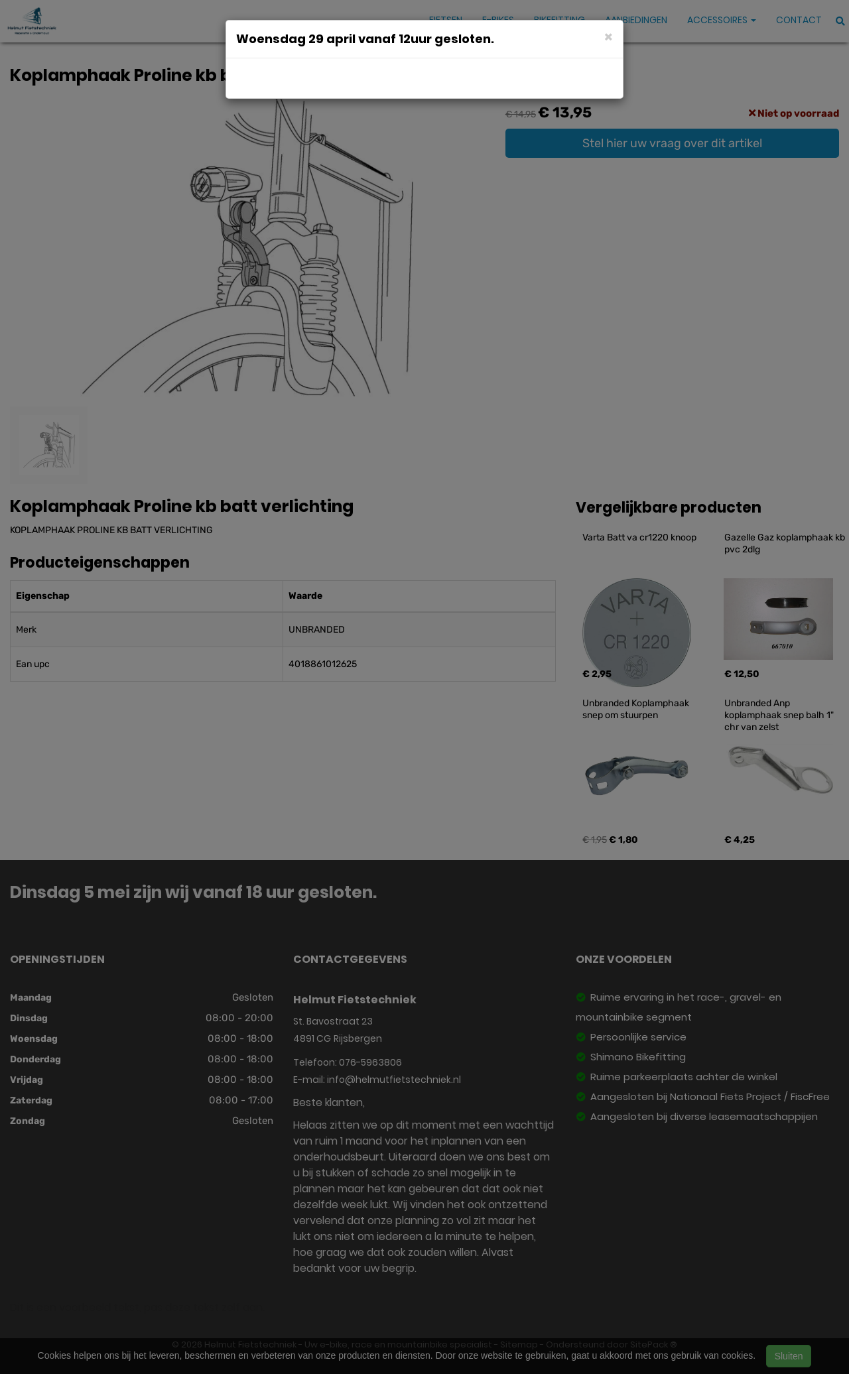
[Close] (608, 36)
